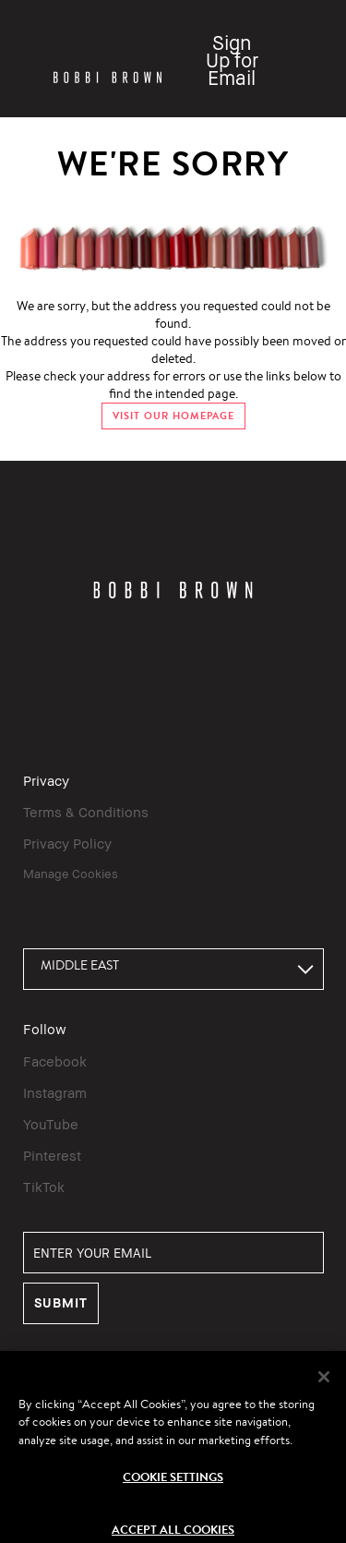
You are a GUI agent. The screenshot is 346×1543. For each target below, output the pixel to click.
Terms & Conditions (86, 811)
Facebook (55, 1061)
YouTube (50, 1123)
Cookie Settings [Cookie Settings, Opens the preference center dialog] (173, 1487)
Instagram (55, 1092)
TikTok (44, 1186)
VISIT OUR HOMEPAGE (173, 416)
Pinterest (52, 1155)
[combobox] (173, 969)
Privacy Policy (67, 843)
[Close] (324, 1387)
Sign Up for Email (232, 60)
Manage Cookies (70, 873)
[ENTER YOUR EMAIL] (173, 1252)
